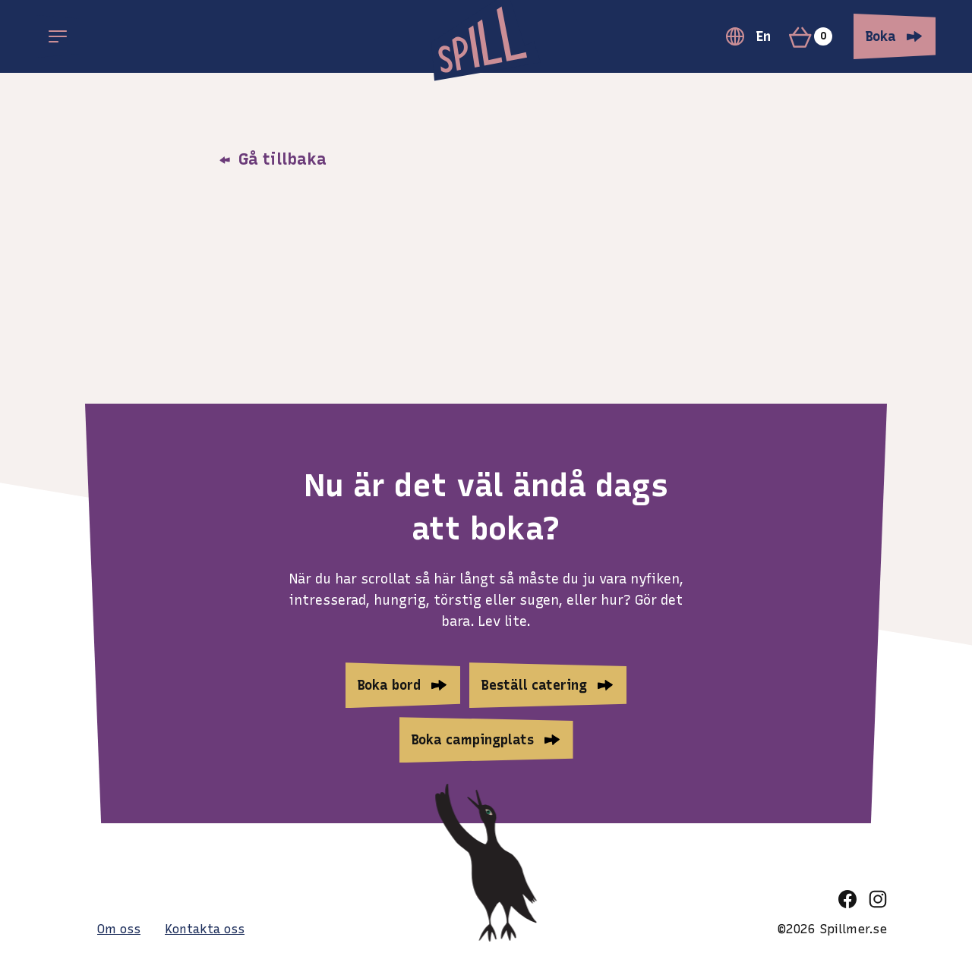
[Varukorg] (817, 36)
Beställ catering (534, 685)
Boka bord (389, 685)
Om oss (118, 929)
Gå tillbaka (273, 158)
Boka (881, 36)
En (748, 36)
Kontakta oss (205, 929)
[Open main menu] (57, 36)
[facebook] (847, 899)
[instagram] (878, 899)
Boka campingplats (473, 739)
